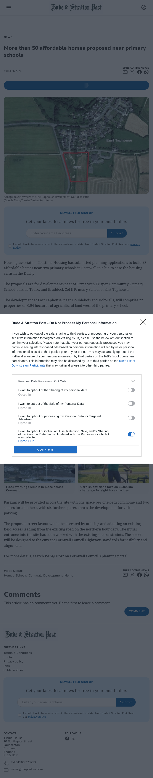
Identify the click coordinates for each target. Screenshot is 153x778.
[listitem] (76, 381)
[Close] (144, 323)
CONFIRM (45, 449)
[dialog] (76, 389)
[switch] (131, 390)
